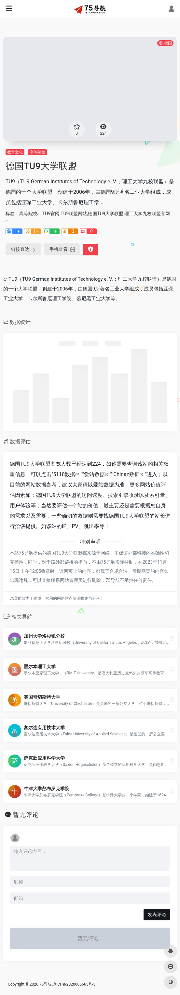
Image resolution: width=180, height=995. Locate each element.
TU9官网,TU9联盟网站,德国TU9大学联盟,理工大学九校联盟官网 (106, 213)
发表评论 (157, 914)
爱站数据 (94, 474)
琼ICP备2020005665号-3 (73, 984)
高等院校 (37, 152)
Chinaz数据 (126, 474)
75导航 (45, 984)
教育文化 (15, 152)
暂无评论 (26, 814)
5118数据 (64, 474)
